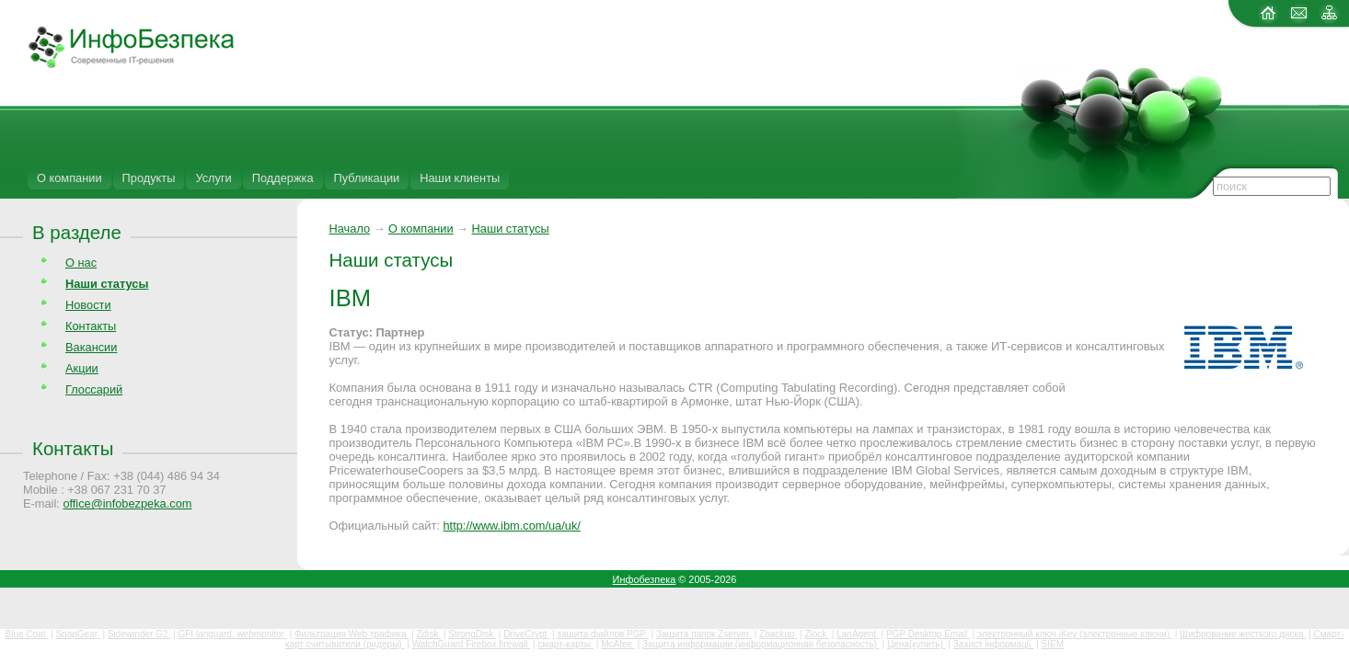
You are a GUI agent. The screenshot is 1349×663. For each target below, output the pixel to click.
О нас (81, 262)
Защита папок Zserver (704, 634)
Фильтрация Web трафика (351, 634)
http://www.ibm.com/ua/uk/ (511, 525)
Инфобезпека (644, 579)
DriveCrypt (526, 634)
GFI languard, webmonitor (232, 634)
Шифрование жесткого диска (1243, 634)
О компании (69, 178)
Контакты (90, 326)
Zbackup (778, 634)
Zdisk (428, 634)
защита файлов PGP (602, 634)
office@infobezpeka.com (127, 503)
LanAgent (857, 634)
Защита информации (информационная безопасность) (761, 644)
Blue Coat (27, 634)
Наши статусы (510, 228)
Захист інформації (993, 644)
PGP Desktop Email (928, 634)
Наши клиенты (460, 178)
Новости (88, 305)
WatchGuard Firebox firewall (471, 644)
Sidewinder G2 (139, 634)
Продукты (149, 178)
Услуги (213, 178)
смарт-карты (565, 644)
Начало (350, 228)
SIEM (1053, 644)
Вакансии (91, 347)
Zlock (816, 634)
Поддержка (283, 178)
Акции (81, 368)
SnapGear (77, 634)
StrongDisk (472, 634)
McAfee (618, 644)
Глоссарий (93, 389)
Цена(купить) (916, 644)
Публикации (367, 178)
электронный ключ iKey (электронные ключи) (1074, 634)
